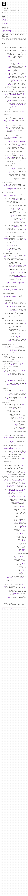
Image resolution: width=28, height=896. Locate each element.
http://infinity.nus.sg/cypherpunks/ (10, 296)
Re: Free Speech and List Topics (15, 310)
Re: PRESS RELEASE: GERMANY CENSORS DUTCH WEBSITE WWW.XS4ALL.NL (15, 481)
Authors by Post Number (7, 22)
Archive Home (5, 19)
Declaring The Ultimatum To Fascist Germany (15, 469)
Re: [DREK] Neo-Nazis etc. (14, 593)
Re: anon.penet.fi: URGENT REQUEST (19, 204)
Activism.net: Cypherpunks (7, 31)
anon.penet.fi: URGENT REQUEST (10, 195)
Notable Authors (5, 23)
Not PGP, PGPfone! (10, 84)
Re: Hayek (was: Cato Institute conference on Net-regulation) (16, 99)
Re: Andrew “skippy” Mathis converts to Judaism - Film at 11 (16, 453)
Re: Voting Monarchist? (16, 413)
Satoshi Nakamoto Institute (7, 30)
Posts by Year (5, 20)
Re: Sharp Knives (18, 332)
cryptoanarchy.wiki (7, 8)
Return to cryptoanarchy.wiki (7, 17)
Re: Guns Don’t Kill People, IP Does (21, 534)
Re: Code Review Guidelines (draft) (15, 172)
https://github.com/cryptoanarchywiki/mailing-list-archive (9, 608)
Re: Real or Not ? (15, 59)
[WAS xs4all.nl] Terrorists (19, 502)
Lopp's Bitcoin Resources (7, 28)
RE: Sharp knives (15, 327)
